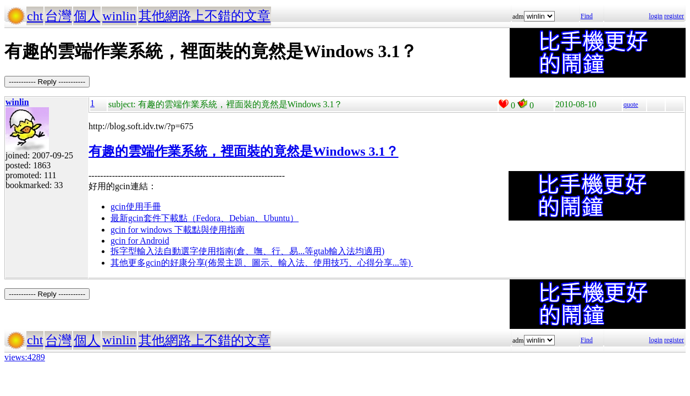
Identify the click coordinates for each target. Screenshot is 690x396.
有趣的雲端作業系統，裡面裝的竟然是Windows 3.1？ (244, 151)
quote (630, 104)
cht (35, 16)
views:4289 (24, 357)
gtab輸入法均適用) (348, 251)
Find (587, 16)
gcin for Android (140, 240)
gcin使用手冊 (136, 206)
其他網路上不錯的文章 (205, 16)
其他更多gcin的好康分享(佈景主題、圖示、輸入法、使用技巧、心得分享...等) (262, 262)
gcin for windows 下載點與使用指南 (178, 229)
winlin (119, 16)
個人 (87, 16)
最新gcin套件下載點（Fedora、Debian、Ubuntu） (205, 218)
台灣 (58, 16)
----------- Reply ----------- (47, 82)
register (674, 16)
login (656, 16)
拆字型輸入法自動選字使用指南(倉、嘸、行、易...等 (212, 251)
